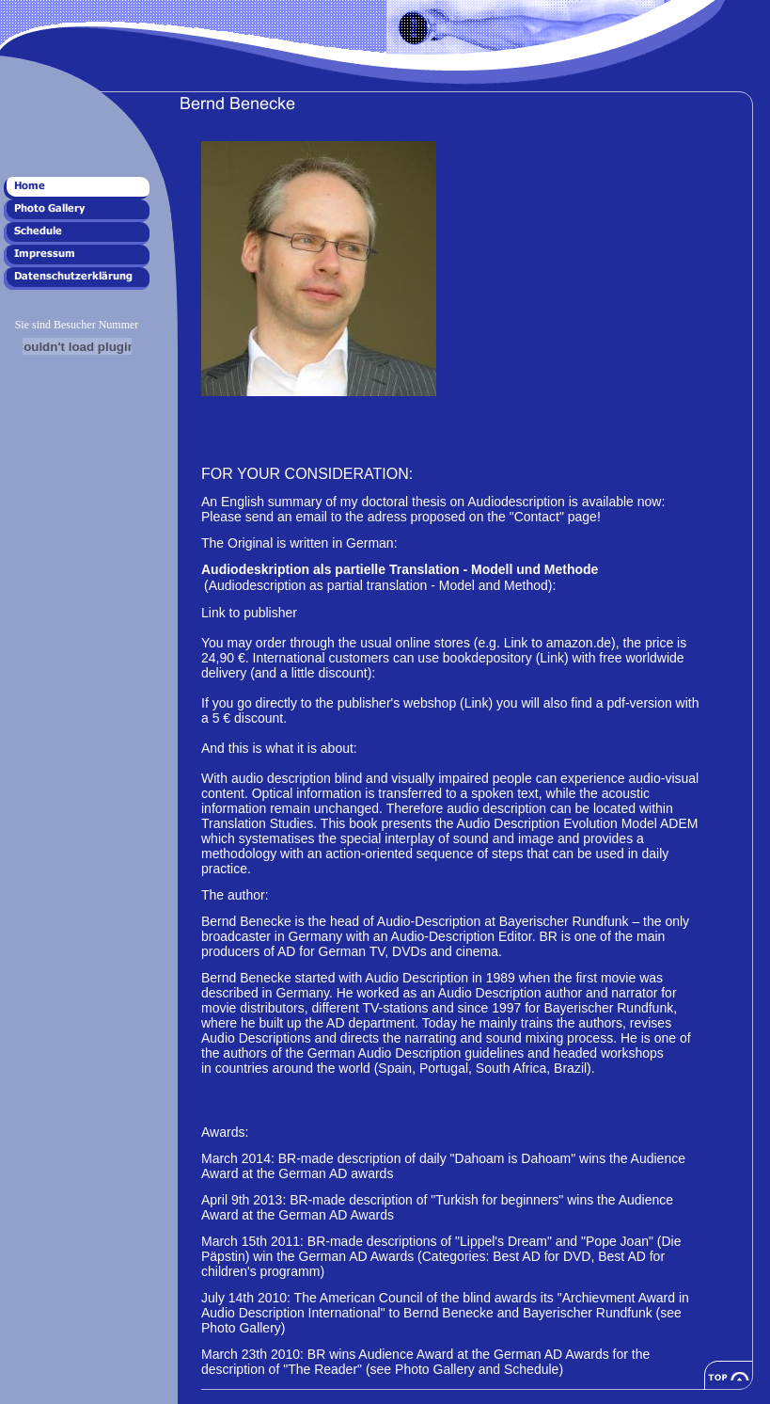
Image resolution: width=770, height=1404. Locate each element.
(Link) (554, 657)
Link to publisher (249, 612)
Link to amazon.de (557, 642)
